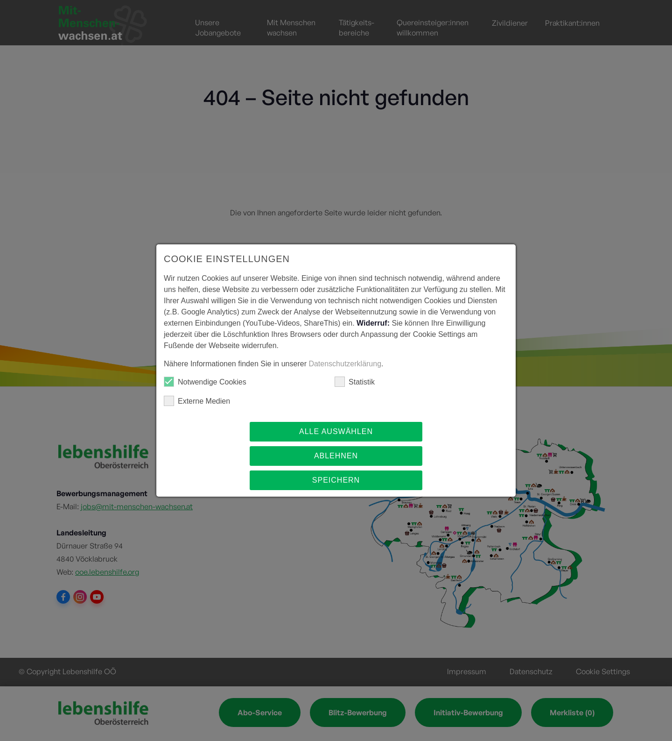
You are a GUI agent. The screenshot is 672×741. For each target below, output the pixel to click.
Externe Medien (197, 401)
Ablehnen (336, 456)
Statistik (355, 382)
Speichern (336, 480)
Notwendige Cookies (205, 382)
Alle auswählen (336, 431)
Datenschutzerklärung (344, 364)
